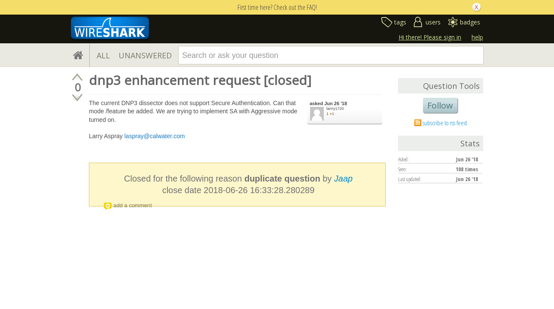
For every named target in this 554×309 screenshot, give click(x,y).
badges (470, 22)
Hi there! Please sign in (430, 37)
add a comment (132, 205)
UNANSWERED (145, 55)
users (433, 22)
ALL (103, 55)
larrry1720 (335, 108)
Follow (440, 105)
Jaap (343, 178)
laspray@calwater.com (154, 136)
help (477, 37)
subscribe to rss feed (445, 122)
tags (400, 22)
